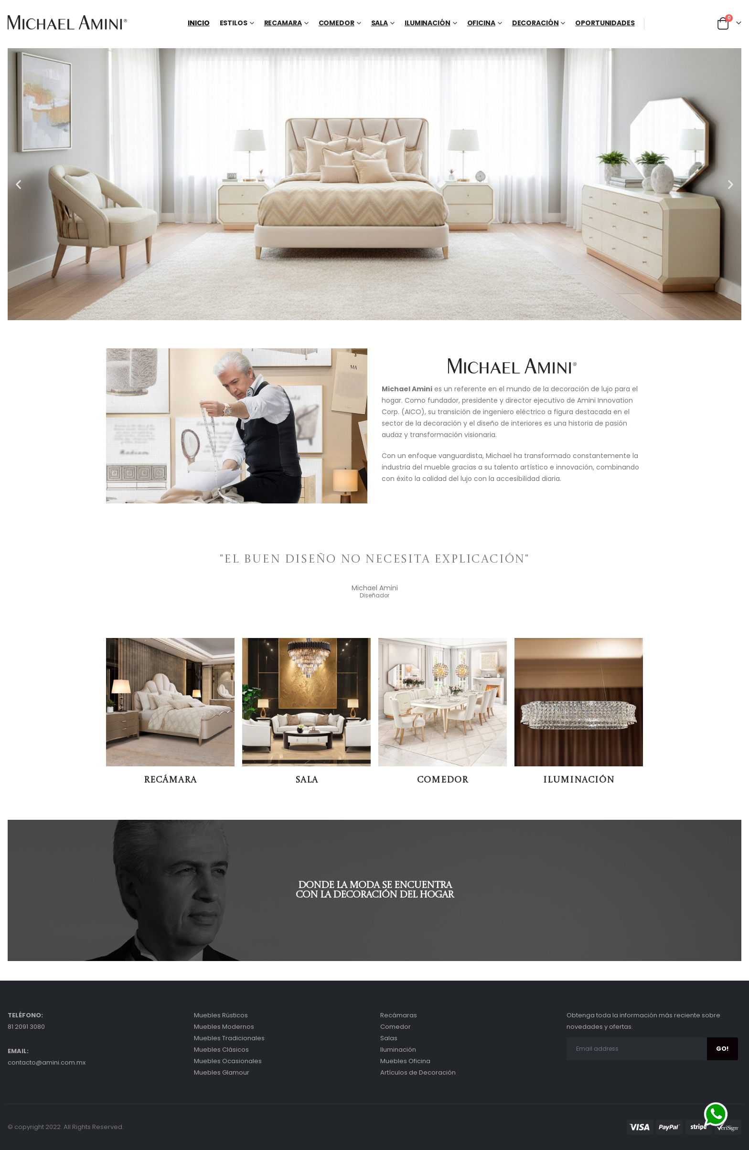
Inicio (198, 23)
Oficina (481, 23)
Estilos (233, 23)
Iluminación (427, 23)
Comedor (336, 23)
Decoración (535, 23)
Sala (379, 23)
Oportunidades (604, 23)
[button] (18, 184)
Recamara (283, 23)
